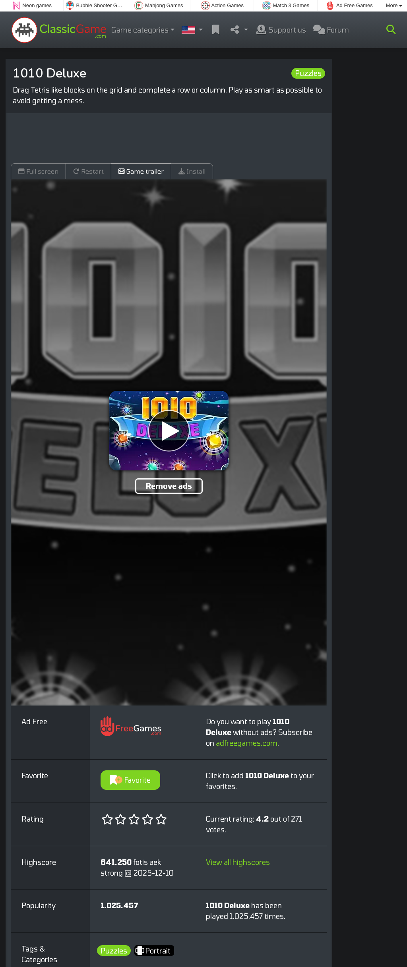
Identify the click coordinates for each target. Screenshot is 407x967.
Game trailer (141, 171)
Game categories (140, 29)
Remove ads (169, 486)
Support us (280, 29)
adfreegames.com (246, 743)
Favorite (130, 780)
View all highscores (238, 862)
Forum (331, 29)
